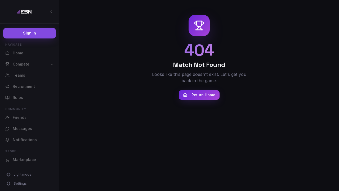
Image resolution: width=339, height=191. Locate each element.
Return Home (199, 95)
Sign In (29, 33)
